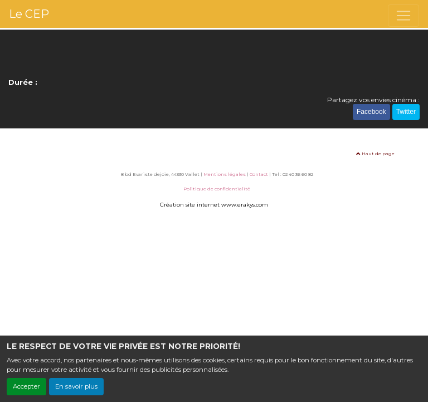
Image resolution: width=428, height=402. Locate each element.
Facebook (371, 112)
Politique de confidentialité (216, 189)
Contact (259, 174)
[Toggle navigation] (403, 15)
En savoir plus (76, 386)
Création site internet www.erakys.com (214, 204)
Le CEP (29, 14)
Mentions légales (224, 174)
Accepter (26, 386)
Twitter (406, 112)
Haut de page (375, 153)
